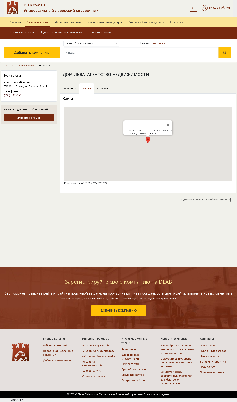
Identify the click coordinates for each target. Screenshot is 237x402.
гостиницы (159, 43)
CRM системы (130, 364)
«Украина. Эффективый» (98, 356)
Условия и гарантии (213, 361)
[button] (216, 8)
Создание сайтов (132, 374)
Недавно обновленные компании (61, 32)
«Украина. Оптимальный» (92, 363)
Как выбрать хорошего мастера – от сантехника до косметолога (177, 349)
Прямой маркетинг (133, 369)
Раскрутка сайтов (133, 380)
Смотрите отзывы (29, 117)
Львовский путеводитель (146, 22)
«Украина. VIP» (91, 371)
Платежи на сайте (212, 372)
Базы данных (129, 349)
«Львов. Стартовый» (95, 345)
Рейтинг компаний (22, 32)
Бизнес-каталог (38, 22)
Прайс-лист (207, 367)
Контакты (177, 22)
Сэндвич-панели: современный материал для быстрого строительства (176, 377)
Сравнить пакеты (93, 376)
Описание (69, 88)
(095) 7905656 (12, 95)
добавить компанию (118, 310)
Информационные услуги (104, 22)
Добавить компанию (32, 52)
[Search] (141, 52)
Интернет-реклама (68, 22)
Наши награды (209, 356)
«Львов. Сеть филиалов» (98, 351)
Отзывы (102, 88)
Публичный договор (213, 351)
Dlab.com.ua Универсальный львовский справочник (61, 8)
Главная (15, 22)
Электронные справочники (130, 356)
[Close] (168, 124)
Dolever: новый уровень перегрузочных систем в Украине (177, 362)
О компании (208, 345)
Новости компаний (101, 32)
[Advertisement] (148, 232)
